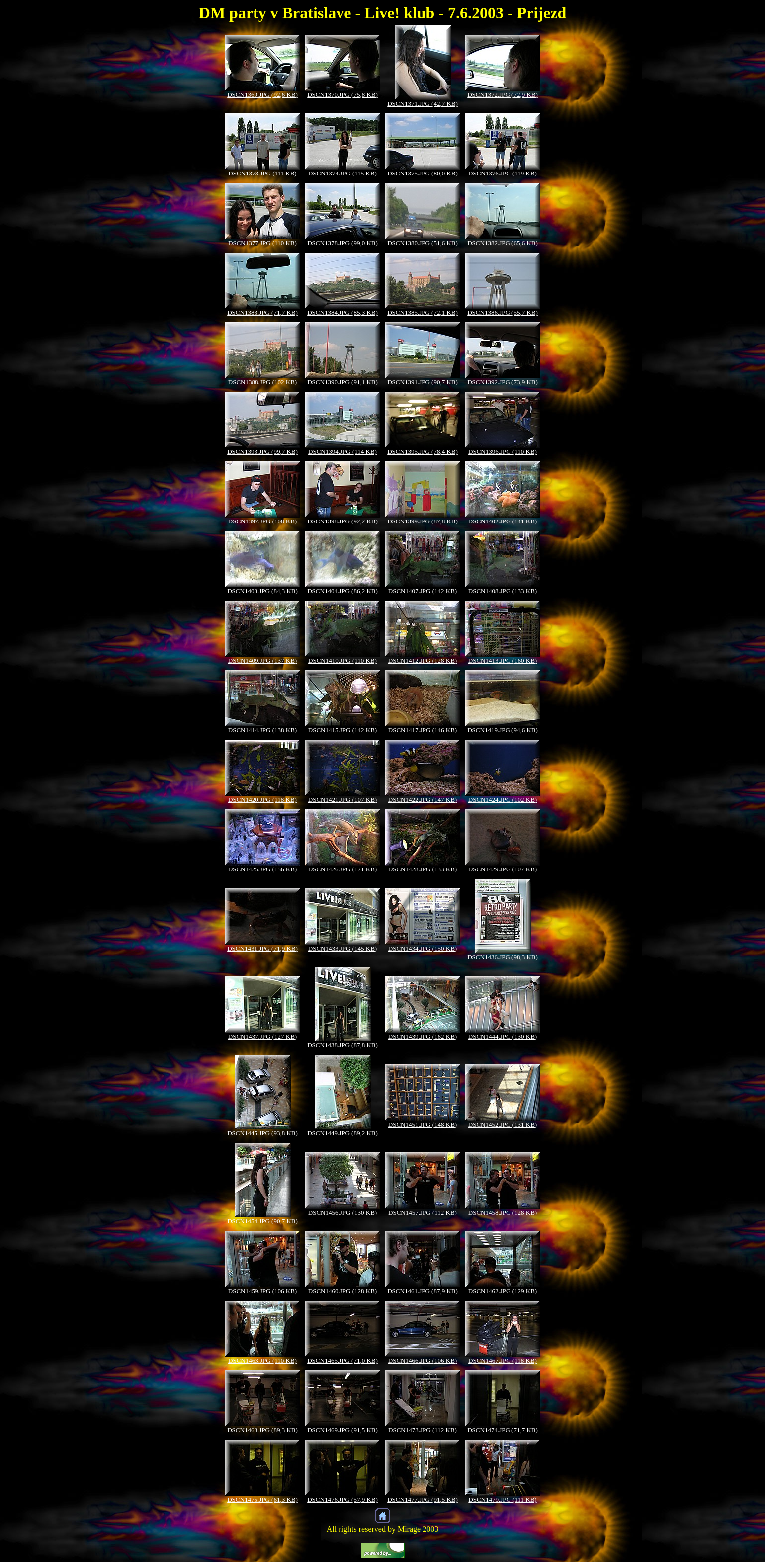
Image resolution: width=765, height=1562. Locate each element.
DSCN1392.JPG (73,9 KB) (502, 382)
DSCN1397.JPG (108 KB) (262, 521)
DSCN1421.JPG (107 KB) (342, 799)
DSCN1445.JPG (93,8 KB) (262, 1133)
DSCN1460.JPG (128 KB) (342, 1291)
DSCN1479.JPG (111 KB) (502, 1499)
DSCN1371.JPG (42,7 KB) (422, 103)
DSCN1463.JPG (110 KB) (262, 1360)
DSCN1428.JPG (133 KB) (422, 869)
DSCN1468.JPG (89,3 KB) (262, 1430)
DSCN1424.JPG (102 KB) (502, 799)
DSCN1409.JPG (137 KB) (262, 660)
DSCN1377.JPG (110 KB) (262, 243)
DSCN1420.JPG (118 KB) (262, 799)
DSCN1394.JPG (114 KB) (342, 451)
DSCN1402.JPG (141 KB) (502, 521)
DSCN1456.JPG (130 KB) (342, 1212)
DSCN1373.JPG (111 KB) (262, 173)
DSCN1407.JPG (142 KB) (422, 591)
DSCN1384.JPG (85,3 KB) (342, 312)
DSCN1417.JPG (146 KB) (422, 730)
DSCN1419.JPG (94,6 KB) (502, 730)
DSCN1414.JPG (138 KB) (262, 730)
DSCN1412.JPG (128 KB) (422, 660)
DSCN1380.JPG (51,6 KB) (422, 243)
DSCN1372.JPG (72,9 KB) (502, 94)
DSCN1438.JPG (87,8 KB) (342, 1045)
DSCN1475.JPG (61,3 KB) (262, 1499)
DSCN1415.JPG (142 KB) (342, 730)
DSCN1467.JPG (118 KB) (502, 1360)
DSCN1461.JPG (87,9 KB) (422, 1291)
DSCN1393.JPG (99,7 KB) (262, 451)
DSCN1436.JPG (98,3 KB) (502, 957)
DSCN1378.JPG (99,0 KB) (342, 243)
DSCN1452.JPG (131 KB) (502, 1124)
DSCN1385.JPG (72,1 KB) (422, 312)
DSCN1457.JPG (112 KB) (422, 1212)
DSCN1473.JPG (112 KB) (422, 1430)
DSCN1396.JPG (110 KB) (502, 451)
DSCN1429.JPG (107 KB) (502, 869)
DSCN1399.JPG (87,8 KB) (422, 521)
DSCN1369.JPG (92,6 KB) (262, 94)
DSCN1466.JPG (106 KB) (422, 1360)
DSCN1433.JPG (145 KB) (342, 948)
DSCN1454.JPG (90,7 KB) (262, 1221)
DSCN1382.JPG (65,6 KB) (502, 243)
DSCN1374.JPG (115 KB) (342, 173)
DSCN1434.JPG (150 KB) (422, 948)
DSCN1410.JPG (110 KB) (342, 660)
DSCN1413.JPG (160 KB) (502, 660)
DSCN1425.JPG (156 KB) (262, 869)
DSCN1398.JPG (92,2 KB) (342, 521)
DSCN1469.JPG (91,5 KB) (342, 1430)
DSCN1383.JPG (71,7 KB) (262, 312)
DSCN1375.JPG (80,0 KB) (422, 173)
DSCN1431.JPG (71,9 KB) (262, 948)
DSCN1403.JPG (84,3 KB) (262, 591)
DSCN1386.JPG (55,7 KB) (502, 312)
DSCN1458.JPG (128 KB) (502, 1212)
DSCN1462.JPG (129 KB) (502, 1291)
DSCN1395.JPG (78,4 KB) (422, 451)
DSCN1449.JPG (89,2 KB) (342, 1133)
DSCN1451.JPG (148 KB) (422, 1124)
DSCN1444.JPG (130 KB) (502, 1036)
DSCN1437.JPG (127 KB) (262, 1036)
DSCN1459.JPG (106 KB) (262, 1291)
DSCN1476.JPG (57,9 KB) (342, 1499)
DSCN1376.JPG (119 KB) (502, 173)
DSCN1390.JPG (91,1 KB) (342, 382)
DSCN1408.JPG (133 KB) (502, 591)
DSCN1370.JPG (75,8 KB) (342, 94)
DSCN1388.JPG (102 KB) (262, 382)
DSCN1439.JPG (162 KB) (422, 1036)
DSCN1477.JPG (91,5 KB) (422, 1499)
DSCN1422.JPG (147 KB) (422, 799)
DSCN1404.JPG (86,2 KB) (342, 591)
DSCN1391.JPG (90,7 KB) (422, 382)
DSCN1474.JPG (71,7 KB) (502, 1430)
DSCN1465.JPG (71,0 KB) (342, 1360)
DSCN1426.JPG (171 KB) (342, 869)
